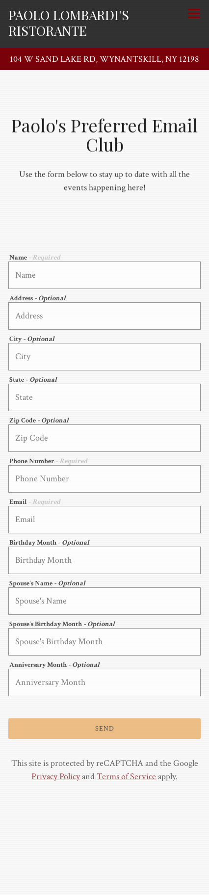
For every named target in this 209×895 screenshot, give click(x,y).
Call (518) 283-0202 (105, 842)
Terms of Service (126, 778)
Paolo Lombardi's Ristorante (68, 22)
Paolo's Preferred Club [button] (104, 884)
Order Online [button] (105, 864)
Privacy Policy (55, 778)
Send (104, 730)
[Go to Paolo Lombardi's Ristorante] (104, 59)
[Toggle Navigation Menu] (194, 13)
